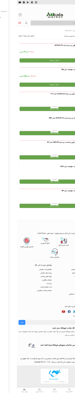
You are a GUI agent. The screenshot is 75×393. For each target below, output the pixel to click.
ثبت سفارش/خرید (29, 287)
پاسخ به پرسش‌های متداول (63, 273)
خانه (72, 31)
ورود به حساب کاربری (9, 22)
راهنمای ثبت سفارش (28, 269)
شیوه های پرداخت (29, 276)
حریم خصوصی (67, 280)
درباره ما (32, 283)
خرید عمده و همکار (66, 297)
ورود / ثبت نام (67, 290)
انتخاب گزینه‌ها (37, 60)
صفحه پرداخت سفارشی (27, 290)
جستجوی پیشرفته (52, 36)
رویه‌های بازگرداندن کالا (65, 276)
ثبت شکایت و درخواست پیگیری (62, 294)
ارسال (5, 322)
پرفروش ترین (66, 36)
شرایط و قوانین (30, 280)
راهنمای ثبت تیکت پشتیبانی (63, 269)
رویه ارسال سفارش (29, 273)
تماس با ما (68, 287)
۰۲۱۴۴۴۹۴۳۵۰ (66, 3)
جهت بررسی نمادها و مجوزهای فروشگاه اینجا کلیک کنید (43, 345)
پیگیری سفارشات (67, 283)
